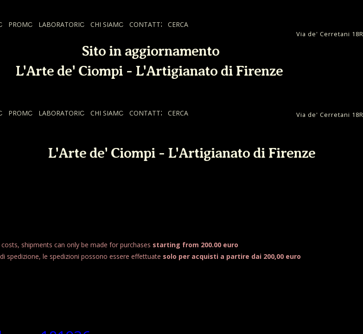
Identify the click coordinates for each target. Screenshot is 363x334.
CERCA (178, 24)
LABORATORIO (61, 24)
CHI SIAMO (107, 24)
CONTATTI (145, 24)
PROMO (20, 24)
